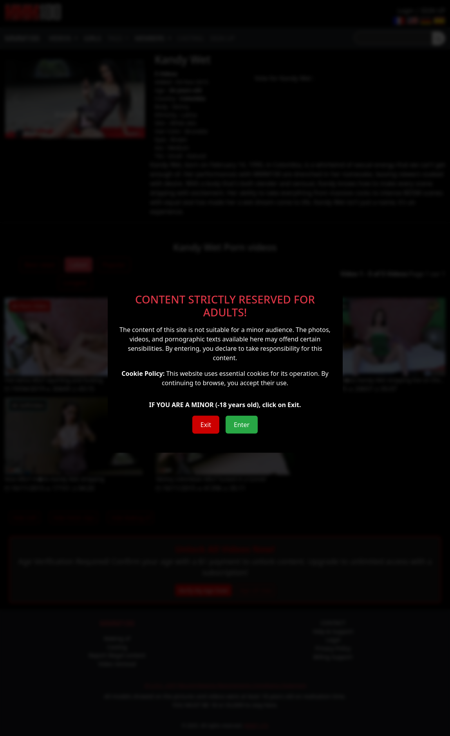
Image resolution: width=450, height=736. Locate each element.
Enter (241, 424)
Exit (206, 424)
